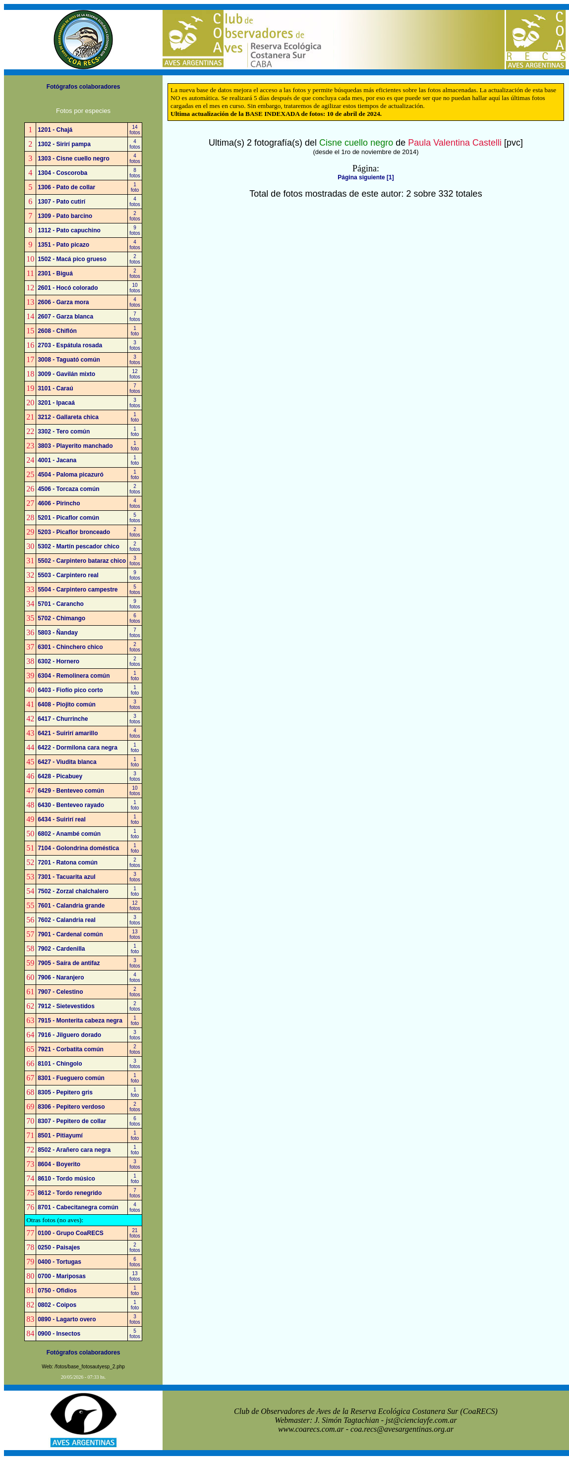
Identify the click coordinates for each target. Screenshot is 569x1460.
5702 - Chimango (61, 618)
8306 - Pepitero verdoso (71, 1106)
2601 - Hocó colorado (68, 287)
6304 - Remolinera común (74, 675)
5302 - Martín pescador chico (78, 546)
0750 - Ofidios (57, 1290)
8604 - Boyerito (59, 1164)
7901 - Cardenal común (70, 934)
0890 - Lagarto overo (67, 1319)
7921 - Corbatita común (71, 1049)
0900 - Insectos (59, 1333)
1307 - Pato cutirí (61, 201)
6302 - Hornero (58, 661)
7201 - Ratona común (68, 862)
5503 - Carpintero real (68, 575)
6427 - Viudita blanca (67, 761)
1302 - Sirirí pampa (64, 144)
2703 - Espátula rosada (70, 345)
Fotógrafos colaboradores (83, 86)
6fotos (134, 618)
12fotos (134, 374)
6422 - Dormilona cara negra (77, 747)
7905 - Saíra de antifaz (69, 963)
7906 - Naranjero (61, 977)
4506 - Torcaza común (69, 489)
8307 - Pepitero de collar (72, 1121)
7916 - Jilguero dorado (69, 1034)
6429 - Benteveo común (71, 790)
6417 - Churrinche (63, 718)
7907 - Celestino (60, 991)
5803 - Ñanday (58, 632)
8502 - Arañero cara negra (74, 1149)
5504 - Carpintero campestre (77, 589)
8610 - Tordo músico (66, 1178)
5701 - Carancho (61, 603)
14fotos (134, 129)
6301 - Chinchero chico (70, 647)
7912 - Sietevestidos (66, 1006)
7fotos (134, 316)
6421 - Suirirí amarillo (68, 733)
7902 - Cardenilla (61, 948)
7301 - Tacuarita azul (67, 876)
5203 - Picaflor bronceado (74, 532)
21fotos (134, 1233)
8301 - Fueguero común (71, 1078)
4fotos (134, 144)
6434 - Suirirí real (62, 819)
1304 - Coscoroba (62, 172)
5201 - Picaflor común (68, 517)
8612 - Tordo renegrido (70, 1193)
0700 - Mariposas (62, 1276)
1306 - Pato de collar (66, 187)
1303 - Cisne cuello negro (74, 158)
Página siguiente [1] (366, 177)
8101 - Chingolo (60, 1063)
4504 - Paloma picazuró (71, 474)
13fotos (134, 934)
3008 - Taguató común (69, 359)
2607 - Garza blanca (65, 316)
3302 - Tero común (64, 431)
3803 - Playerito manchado (75, 445)
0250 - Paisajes (59, 1247)
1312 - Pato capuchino (69, 230)
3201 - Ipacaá (56, 402)
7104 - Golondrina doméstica (78, 848)
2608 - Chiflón (57, 330)
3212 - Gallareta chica (68, 417)
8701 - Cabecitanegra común (78, 1207)
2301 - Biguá (55, 273)
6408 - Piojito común (67, 704)
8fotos (134, 172)
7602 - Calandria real (67, 920)
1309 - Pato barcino (65, 216)
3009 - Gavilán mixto (66, 374)
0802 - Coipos (57, 1304)
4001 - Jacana (57, 460)
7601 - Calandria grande (71, 905)
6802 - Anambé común (69, 833)
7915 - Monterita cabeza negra (80, 1020)
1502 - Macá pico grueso (72, 259)
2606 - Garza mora (63, 302)
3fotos (134, 345)
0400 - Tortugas (59, 1261)
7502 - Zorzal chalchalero (73, 891)
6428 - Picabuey (60, 776)
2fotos (134, 216)
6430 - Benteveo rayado (71, 805)
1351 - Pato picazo (63, 244)
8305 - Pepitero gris (65, 1092)
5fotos (134, 517)
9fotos (134, 230)
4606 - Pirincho (59, 503)
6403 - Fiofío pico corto (70, 690)
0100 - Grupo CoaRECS (71, 1233)
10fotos (134, 287)
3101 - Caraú (55, 388)
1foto (135, 187)
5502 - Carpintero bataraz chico (82, 560)
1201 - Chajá (55, 129)
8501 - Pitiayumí (60, 1135)
